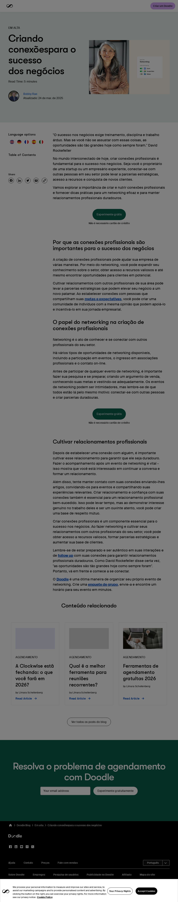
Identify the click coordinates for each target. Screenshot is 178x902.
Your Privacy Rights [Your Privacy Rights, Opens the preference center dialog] (120, 897)
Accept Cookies (146, 897)
